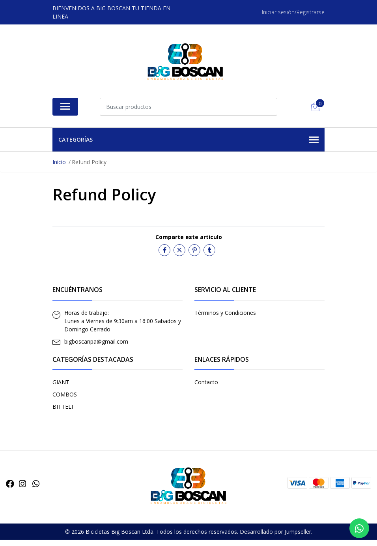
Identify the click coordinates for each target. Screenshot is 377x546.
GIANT (60, 382)
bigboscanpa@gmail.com (96, 341)
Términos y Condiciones (225, 312)
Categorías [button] (188, 140)
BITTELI (62, 406)
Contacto (206, 382)
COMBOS (64, 394)
